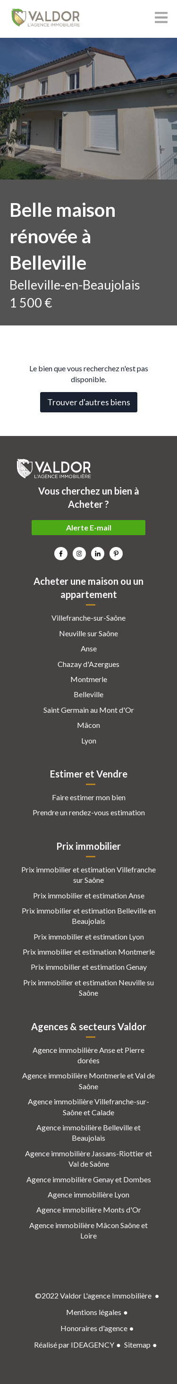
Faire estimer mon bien (89, 797)
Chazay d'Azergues (88, 663)
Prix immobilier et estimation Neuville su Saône (88, 987)
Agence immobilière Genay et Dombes (88, 1179)
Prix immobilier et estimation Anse (88, 895)
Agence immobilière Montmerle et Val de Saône (88, 1080)
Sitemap (137, 1344)
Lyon (88, 740)
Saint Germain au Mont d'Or (88, 709)
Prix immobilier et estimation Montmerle (89, 951)
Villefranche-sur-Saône (88, 617)
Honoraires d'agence (93, 1328)
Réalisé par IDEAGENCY (74, 1344)
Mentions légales (93, 1311)
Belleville (88, 694)
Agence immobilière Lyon (88, 1194)
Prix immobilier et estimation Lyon (89, 936)
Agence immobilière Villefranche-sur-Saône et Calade (88, 1106)
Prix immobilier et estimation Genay (89, 966)
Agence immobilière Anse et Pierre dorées (88, 1055)
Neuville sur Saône (88, 633)
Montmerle (88, 679)
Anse (89, 648)
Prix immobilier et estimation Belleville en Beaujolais (89, 915)
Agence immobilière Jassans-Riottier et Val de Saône (88, 1158)
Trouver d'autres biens (88, 402)
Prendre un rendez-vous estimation (89, 812)
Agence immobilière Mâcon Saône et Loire (88, 1230)
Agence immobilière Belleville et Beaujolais (88, 1132)
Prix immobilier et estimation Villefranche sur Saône (88, 874)
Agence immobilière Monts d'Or (88, 1209)
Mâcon (88, 724)
